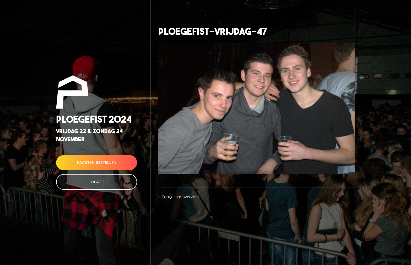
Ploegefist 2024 (94, 119)
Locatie (97, 181)
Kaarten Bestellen (96, 162)
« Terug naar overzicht (178, 196)
